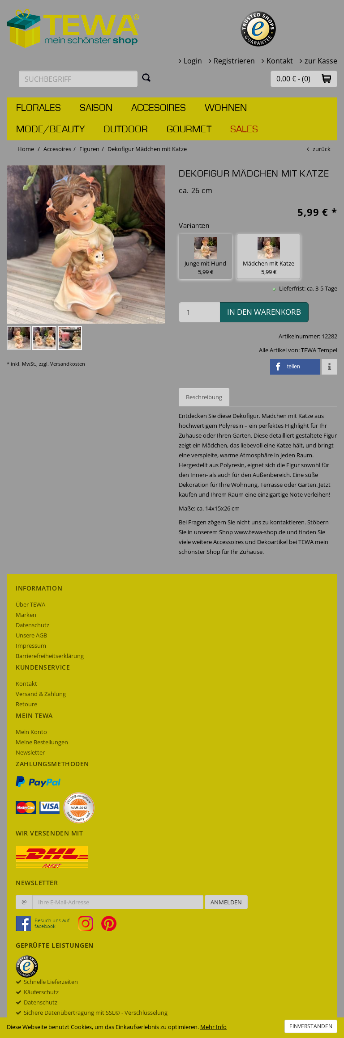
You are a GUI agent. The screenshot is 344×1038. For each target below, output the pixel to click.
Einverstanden (310, 1026)
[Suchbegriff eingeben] (78, 79)
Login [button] (193, 61)
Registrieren (234, 61)
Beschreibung (204, 397)
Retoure (26, 704)
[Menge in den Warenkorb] (199, 312)
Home (25, 149)
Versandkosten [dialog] (67, 363)
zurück (322, 149)
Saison (96, 108)
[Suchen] (146, 77)
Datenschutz (32, 625)
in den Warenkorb (264, 312)
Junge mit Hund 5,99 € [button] (205, 256)
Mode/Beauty (50, 130)
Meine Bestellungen (42, 742)
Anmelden (226, 902)
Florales (38, 108)
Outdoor (125, 130)
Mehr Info (213, 1027)
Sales (244, 130)
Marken (26, 615)
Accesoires (158, 108)
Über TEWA (30, 604)
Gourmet (189, 130)
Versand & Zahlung (41, 694)
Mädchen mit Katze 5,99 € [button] (268, 256)
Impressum (31, 645)
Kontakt (280, 61)
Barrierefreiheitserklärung (50, 656)
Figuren (89, 149)
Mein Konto (31, 732)
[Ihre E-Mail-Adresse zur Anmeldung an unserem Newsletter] (117, 902)
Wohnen (226, 108)
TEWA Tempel (319, 350)
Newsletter (30, 752)
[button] (326, 78)
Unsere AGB (31, 635)
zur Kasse (321, 61)
